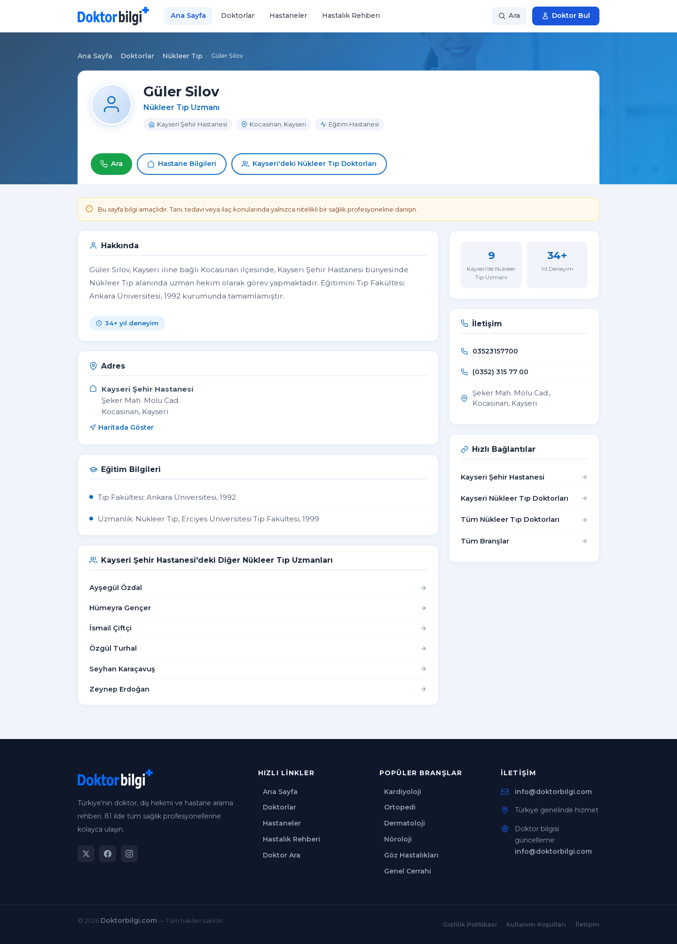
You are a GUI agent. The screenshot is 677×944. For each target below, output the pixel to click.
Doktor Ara (281, 855)
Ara (111, 163)
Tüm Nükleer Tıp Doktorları (524, 519)
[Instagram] (129, 853)
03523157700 (495, 351)
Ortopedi (400, 807)
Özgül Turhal (113, 648)
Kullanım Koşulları (536, 924)
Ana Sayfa (188, 15)
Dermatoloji (404, 823)
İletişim (587, 924)
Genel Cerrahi (407, 871)
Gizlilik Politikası (470, 924)
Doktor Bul (566, 15)
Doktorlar (237, 15)
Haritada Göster (121, 427)
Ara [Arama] (509, 15)
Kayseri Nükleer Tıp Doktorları (524, 498)
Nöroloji (398, 839)
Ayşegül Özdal (115, 587)
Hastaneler (288, 15)
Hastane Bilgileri (181, 163)
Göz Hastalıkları (411, 855)
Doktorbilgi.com (129, 920)
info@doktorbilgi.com (553, 791)
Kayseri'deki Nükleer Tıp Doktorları (309, 163)
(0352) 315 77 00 (500, 372)
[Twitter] (86, 853)
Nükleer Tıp (183, 56)
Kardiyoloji (402, 791)
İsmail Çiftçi (110, 628)
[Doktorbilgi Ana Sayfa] (113, 16)
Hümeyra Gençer (120, 608)
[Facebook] (107, 853)
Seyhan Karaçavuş (122, 669)
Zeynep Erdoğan (119, 689)
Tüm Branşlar (524, 541)
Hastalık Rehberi (351, 15)
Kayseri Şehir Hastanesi (524, 477)
